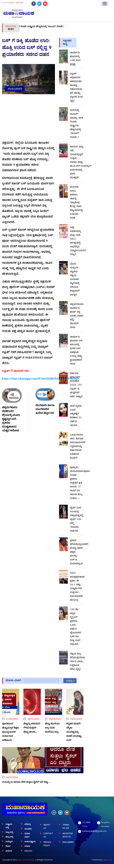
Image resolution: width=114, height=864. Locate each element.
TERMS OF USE (66, 826)
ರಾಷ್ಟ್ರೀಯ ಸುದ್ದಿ (9, 826)
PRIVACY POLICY (47, 844)
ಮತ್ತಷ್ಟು (69, 680)
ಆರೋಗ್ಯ (28, 824)
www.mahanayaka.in (26, 859)
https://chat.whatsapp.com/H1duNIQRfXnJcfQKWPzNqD (40, 379)
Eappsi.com (107, 859)
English (28, 851)
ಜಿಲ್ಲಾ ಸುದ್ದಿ (9, 836)
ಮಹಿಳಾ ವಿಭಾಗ (27, 835)
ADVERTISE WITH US (68, 835)
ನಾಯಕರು (28, 829)
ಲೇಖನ (8, 846)
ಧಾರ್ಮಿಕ (9, 851)
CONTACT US (48, 835)
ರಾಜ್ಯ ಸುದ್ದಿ (9, 832)
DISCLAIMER (68, 842)
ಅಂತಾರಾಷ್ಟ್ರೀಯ (30, 841)
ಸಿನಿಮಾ (27, 846)
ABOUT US (47, 826)
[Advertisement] (28, 119)
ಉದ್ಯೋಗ (9, 841)
